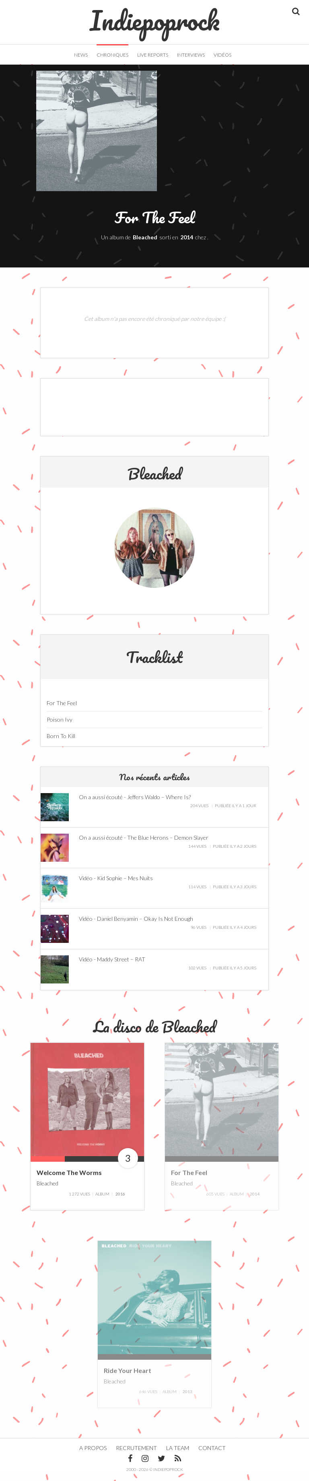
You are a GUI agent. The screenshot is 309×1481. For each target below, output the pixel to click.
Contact (212, 1455)
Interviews (191, 55)
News (81, 55)
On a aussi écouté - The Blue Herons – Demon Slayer (143, 844)
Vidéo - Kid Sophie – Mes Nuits (116, 885)
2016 (120, 1200)
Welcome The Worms (69, 1179)
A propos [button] (93, 1455)
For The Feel (189, 1179)
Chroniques (112, 55)
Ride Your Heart (127, 1377)
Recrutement (136, 1455)
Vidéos (222, 55)
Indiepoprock (155, 16)
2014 (186, 244)
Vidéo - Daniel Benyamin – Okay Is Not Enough (136, 925)
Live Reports (152, 55)
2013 (187, 1398)
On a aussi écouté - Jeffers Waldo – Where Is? (135, 804)
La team (177, 1455)
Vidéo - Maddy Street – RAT (112, 966)
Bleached (145, 244)
